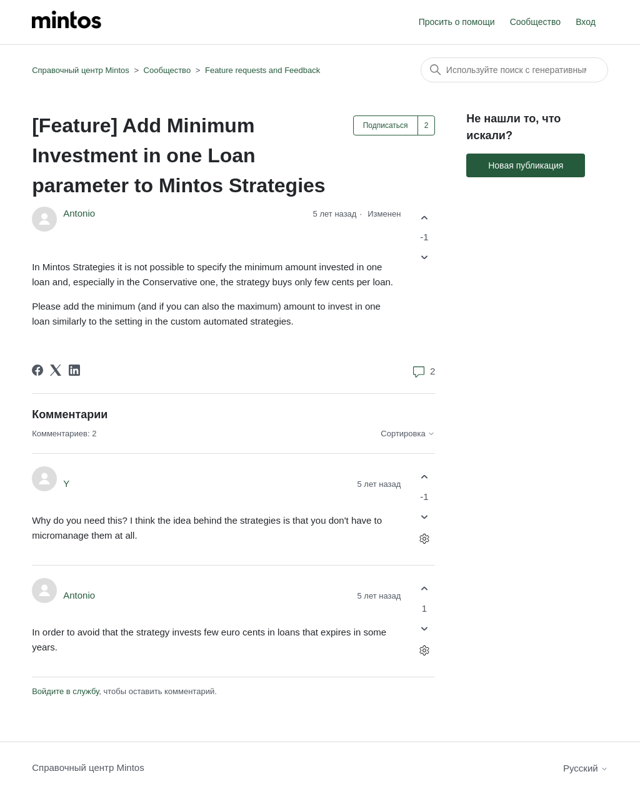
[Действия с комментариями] (424, 538)
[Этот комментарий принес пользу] (424, 477)
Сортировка (408, 433)
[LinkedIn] (74, 370)
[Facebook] (37, 370)
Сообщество (535, 22)
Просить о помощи (457, 22)
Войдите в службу (65, 691)
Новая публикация (525, 165)
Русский (585, 768)
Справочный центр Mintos (80, 70)
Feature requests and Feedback (262, 70)
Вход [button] (586, 22)
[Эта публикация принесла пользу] (424, 217)
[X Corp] (55, 370)
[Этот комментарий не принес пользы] (424, 516)
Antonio (79, 213)
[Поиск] (514, 69)
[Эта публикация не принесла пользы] (424, 257)
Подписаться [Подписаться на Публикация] (385, 125)
